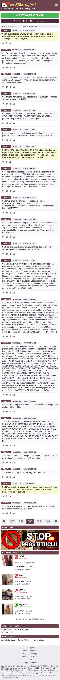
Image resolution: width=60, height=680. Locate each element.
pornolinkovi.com (8, 640)
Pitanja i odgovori (30, 651)
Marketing (30, 648)
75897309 (7, 452)
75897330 (7, 401)
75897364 (7, 197)
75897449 (7, 110)
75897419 (7, 130)
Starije (23, 26)
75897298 (7, 469)
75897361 (7, 219)
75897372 (7, 168)
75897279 (7, 503)
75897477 (7, 74)
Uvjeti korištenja (30, 653)
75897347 (7, 260)
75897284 (7, 483)
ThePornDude (38, 640)
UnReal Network (24, 640)
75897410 (7, 147)
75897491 (7, 50)
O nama (30, 659)
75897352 (7, 243)
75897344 (7, 299)
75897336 (7, 343)
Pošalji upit (8, 632)
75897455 (7, 93)
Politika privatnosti (30, 656)
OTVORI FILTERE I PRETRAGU (30, 21)
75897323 (7, 418)
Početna (15, 26)
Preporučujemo (30, 662)
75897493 (7, 30)
